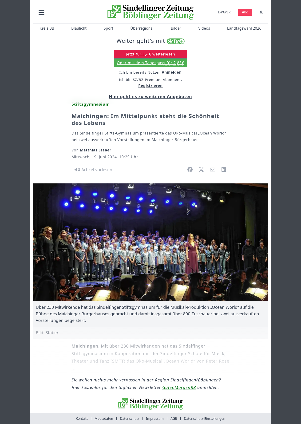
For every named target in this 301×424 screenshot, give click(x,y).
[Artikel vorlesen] (92, 169)
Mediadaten (104, 418)
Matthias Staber (95, 150)
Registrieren (150, 85)
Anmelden (172, 72)
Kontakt (82, 418)
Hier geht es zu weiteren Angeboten (150, 96)
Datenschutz (129, 418)
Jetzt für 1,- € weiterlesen (150, 54)
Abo (245, 12)
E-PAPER (224, 12)
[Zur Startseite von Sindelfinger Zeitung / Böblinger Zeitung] (150, 12)
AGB (173, 418)
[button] (67, 12)
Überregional (142, 28)
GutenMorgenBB (179, 387)
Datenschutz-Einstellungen (204, 418)
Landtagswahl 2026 (244, 28)
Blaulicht (79, 28)
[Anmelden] (261, 12)
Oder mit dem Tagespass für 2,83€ (151, 63)
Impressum (155, 418)
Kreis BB (47, 28)
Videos (204, 28)
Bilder (176, 28)
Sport (108, 28)
